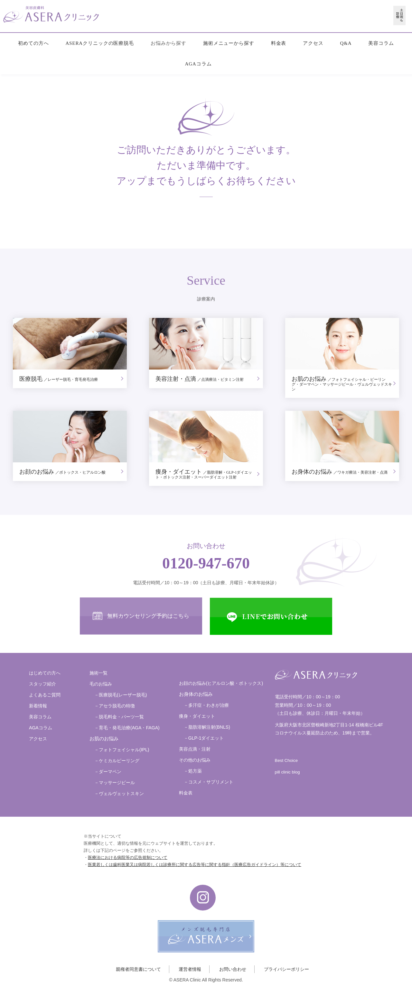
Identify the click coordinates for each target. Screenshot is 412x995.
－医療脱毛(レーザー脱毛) (120, 694)
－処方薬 (193, 770)
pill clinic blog (287, 772)
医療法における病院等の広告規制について (127, 857)
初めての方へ (33, 43)
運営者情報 (190, 969)
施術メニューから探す (228, 43)
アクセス (313, 43)
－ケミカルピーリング (116, 760)
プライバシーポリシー (286, 969)
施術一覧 (98, 672)
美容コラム (381, 43)
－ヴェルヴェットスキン (119, 793)
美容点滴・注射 (195, 749)
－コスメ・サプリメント (208, 781)
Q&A (345, 43)
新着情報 (38, 705)
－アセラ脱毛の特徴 (114, 705)
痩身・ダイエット (197, 716)
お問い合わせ (232, 969)
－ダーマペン (107, 771)
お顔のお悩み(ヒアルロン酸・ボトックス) (221, 683)
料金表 (278, 43)
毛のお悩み (100, 683)
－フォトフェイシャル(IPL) (121, 749)
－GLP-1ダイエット (204, 738)
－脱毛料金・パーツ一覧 (119, 716)
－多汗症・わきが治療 (206, 705)
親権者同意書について (138, 969)
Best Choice (286, 760)
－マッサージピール (114, 782)
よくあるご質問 (45, 694)
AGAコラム (198, 63)
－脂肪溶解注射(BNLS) (207, 727)
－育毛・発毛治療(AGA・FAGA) (127, 727)
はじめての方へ (45, 672)
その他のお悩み (195, 760)
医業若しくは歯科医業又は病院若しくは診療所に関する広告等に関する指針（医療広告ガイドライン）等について (194, 864)
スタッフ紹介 (42, 683)
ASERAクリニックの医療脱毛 (99, 43)
